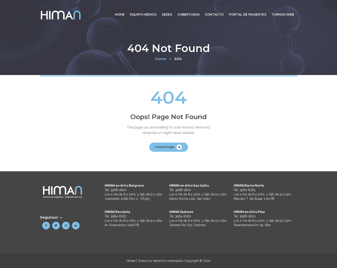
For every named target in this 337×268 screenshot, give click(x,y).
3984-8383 (118, 216)
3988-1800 (118, 190)
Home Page (164, 147)
